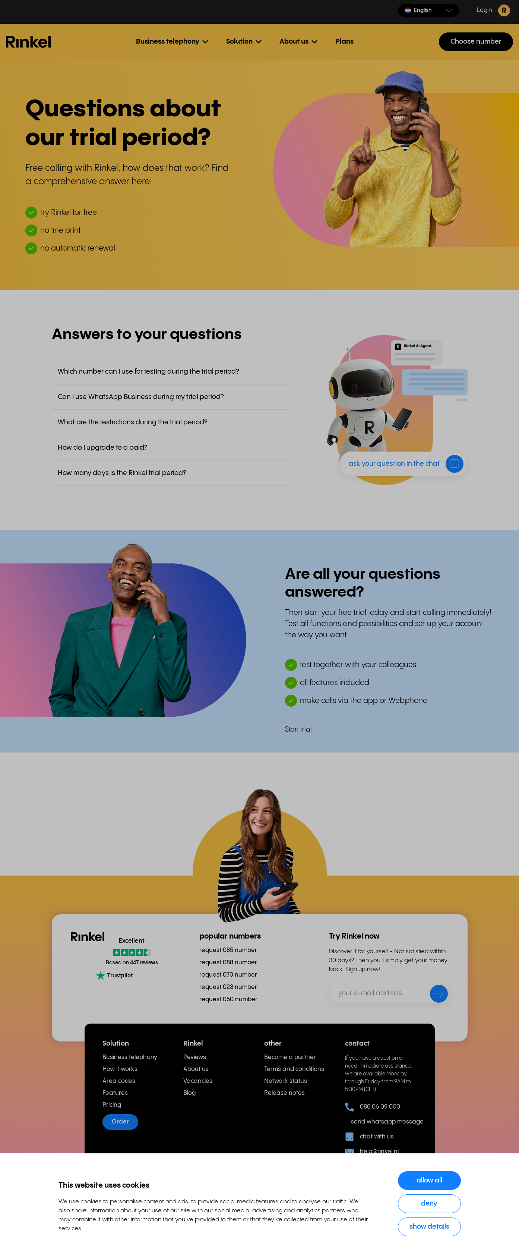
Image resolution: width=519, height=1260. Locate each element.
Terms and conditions (294, 1069)
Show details (429, 1226)
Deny (429, 1203)
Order (120, 1122)
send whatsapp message (384, 1122)
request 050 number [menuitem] (228, 999)
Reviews (194, 1057)
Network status (285, 1081)
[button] (428, 10)
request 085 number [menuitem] (228, 950)
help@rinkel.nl (372, 1151)
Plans (344, 41)
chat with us (369, 1136)
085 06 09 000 (372, 1107)
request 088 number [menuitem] (228, 962)
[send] (434, 995)
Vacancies (197, 1081)
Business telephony (129, 1057)
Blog (189, 1093)
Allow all (429, 1180)
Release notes (284, 1093)
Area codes (118, 1081)
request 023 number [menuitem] (228, 987)
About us (196, 1069)
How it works (119, 1069)
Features (115, 1093)
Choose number (475, 41)
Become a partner (290, 1057)
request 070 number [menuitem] (228, 975)
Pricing (111, 1105)
